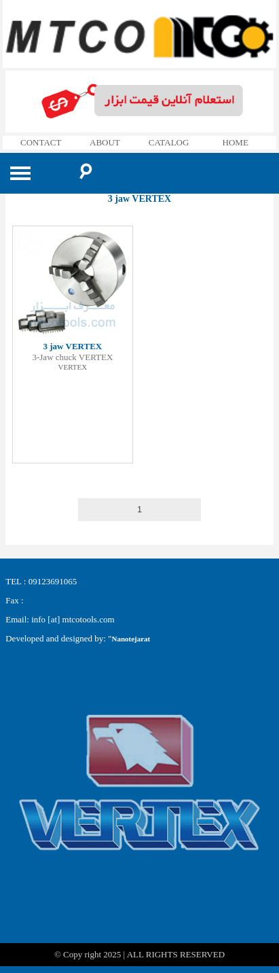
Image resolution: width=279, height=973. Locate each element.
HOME (235, 142)
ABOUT (105, 142)
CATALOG (169, 142)
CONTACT (40, 142)
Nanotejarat (130, 639)
